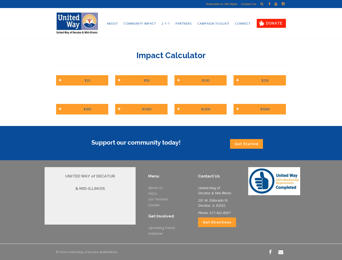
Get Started (246, 144)
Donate (274, 23)
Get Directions (217, 222)
